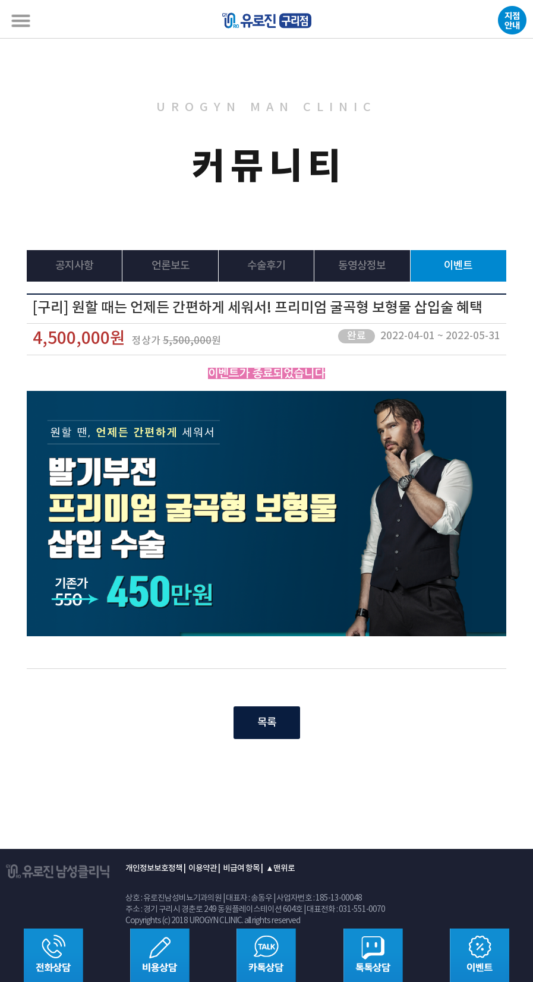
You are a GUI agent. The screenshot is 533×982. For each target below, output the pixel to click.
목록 (266, 722)
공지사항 (74, 266)
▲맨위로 (280, 868)
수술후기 (266, 266)
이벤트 (458, 266)
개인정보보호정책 (153, 868)
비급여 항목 (241, 868)
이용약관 (202, 868)
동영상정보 (362, 266)
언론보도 (171, 266)
